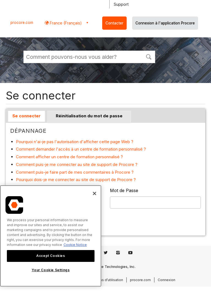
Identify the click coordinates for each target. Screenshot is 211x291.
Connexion (166, 280)
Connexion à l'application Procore (165, 23)
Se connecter (26, 115)
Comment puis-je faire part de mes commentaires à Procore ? (75, 172)
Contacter (114, 23)
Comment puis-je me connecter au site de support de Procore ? (76, 164)
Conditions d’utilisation (104, 280)
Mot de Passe (124, 190)
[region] (50, 236)
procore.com (21, 22)
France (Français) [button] (65, 23)
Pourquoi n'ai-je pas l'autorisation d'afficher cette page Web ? (74, 141)
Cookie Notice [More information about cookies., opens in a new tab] (75, 245)
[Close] (94, 193)
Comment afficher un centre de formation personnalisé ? (69, 156)
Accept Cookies (50, 256)
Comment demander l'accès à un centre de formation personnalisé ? (81, 149)
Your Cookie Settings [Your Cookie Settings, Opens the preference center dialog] (51, 270)
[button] (148, 56)
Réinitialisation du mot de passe (89, 115)
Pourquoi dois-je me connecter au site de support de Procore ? (76, 179)
